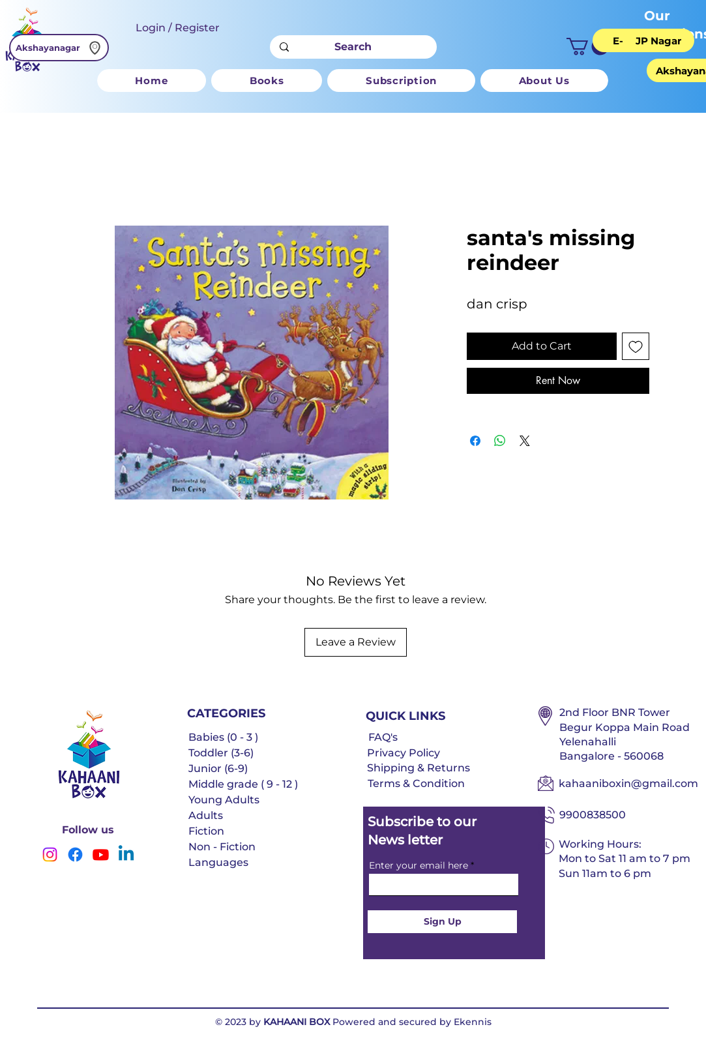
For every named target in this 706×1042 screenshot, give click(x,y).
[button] (587, 46)
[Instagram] (49, 854)
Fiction (206, 831)
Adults (205, 815)
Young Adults (223, 800)
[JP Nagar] (658, 40)
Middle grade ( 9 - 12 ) (243, 784)
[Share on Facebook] (475, 441)
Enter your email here (418, 865)
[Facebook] (75, 854)
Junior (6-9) (218, 768)
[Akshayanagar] (59, 47)
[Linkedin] (126, 854)
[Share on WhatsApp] (500, 441)
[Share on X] (525, 441)
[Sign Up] (442, 921)
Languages (218, 862)
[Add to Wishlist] (635, 346)
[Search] (353, 47)
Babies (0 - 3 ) (223, 737)
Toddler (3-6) (221, 753)
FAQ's (383, 737)
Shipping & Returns (418, 768)
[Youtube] (100, 854)
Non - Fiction (222, 847)
